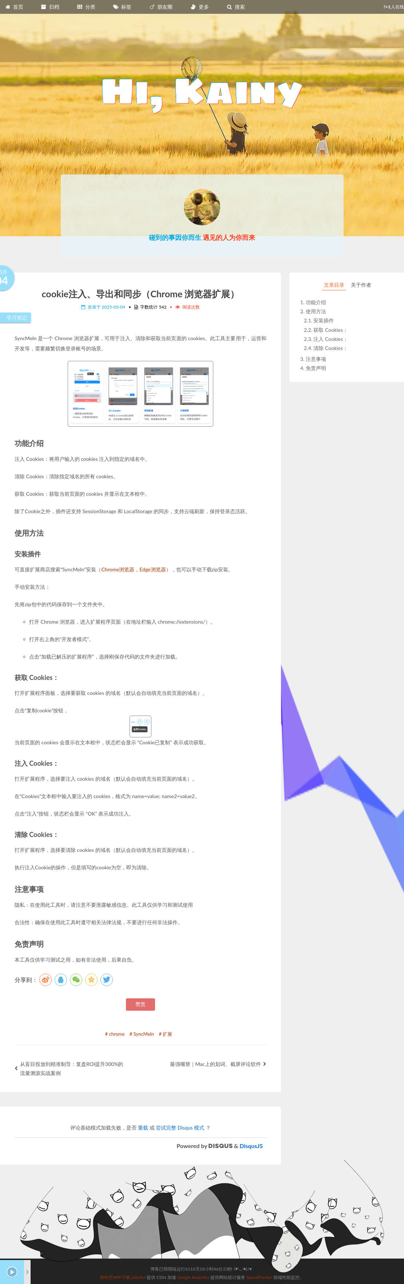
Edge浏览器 (152, 569)
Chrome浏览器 (117, 569)
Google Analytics (193, 1277)
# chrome (115, 1034)
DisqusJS (251, 1145)
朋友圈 (161, 7)
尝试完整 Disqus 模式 (180, 1127)
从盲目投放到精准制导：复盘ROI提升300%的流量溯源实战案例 (69, 1068)
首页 (13, 7)
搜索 (235, 7)
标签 (122, 7)
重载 (143, 1127)
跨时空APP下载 (115, 1277)
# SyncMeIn (142, 1034)
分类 (85, 7)
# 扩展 (166, 1034)
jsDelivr (138, 1277)
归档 (49, 7)
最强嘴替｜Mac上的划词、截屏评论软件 (218, 1064)
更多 (199, 7)
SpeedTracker (259, 1277)
